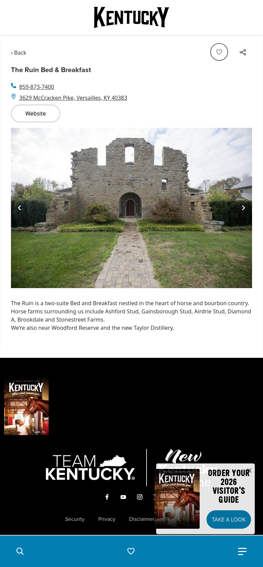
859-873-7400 (36, 87)
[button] (20, 551)
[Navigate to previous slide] (19, 208)
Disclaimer (141, 519)
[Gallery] (131, 208)
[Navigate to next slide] (243, 208)
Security (75, 519)
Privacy (106, 519)
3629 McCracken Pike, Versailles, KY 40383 (73, 98)
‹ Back (18, 52)
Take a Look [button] (229, 519)
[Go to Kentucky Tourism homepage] (131, 17)
